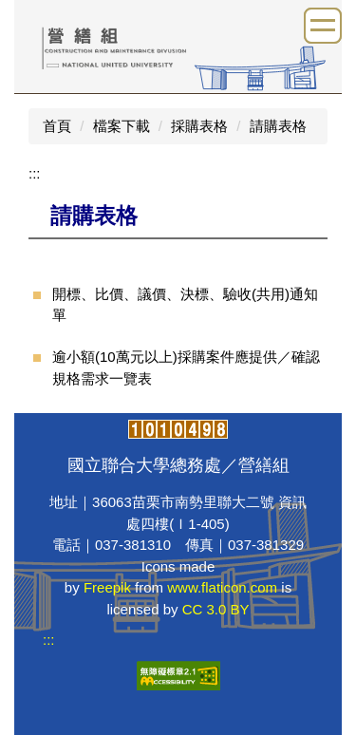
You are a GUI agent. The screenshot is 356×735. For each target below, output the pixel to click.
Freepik (107, 587)
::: (34, 173)
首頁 (57, 126)
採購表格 (199, 126)
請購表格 (278, 126)
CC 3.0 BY (216, 609)
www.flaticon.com (222, 587)
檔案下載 (121, 126)
